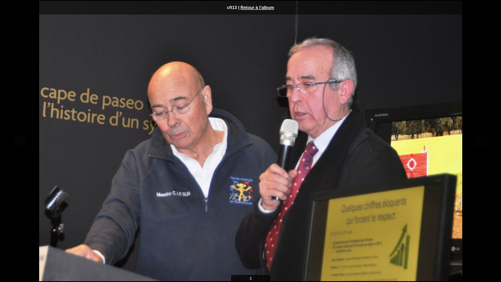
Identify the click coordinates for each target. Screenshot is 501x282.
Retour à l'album (257, 7)
